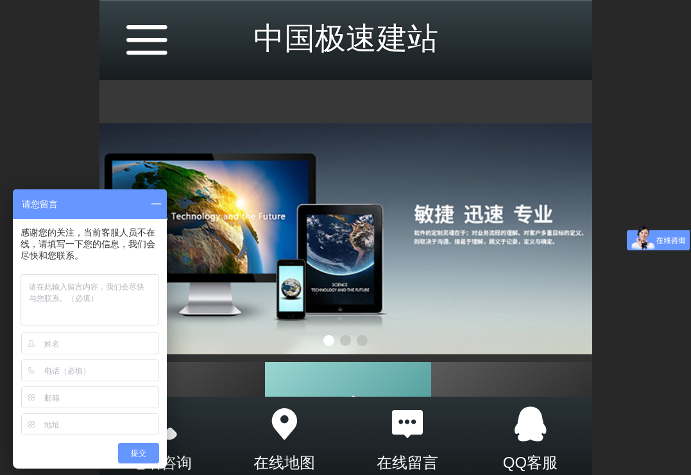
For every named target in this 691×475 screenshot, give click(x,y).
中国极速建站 (345, 38)
